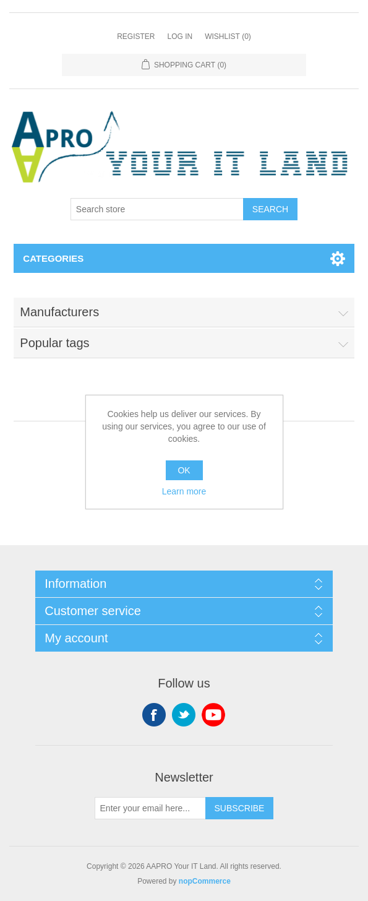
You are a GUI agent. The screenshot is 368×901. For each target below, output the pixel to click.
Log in (179, 36)
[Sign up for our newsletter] (150, 808)
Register (136, 36)
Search (270, 209)
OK (184, 470)
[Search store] (157, 209)
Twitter (183, 714)
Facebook (154, 714)
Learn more (184, 491)
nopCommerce (205, 881)
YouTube (213, 714)
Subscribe (240, 808)
